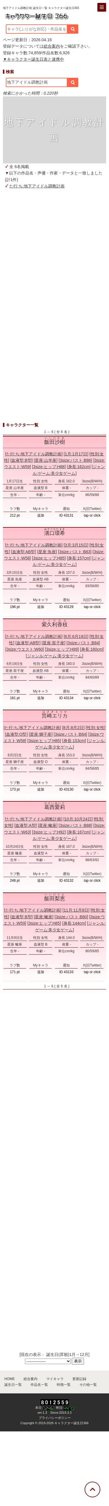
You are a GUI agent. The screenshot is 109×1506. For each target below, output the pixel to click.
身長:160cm (92, 649)
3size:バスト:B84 (83, 643)
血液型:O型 (16, 734)
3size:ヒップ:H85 (49, 558)
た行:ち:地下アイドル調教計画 (37, 186)
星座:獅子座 (40, 734)
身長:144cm (74, 923)
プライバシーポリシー (55, 1418)
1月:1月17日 (76, 454)
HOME (9, 1379)
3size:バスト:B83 (74, 551)
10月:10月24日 (78, 819)
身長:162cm (79, 466)
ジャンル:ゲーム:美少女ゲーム (54, 656)
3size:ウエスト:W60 (24, 649)
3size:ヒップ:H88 (49, 466)
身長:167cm (79, 832)
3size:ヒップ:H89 (62, 649)
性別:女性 (95, 727)
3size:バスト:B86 (75, 460)
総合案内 (52, 46)
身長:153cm (74, 740)
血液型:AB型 (23, 551)
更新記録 (79, 1379)
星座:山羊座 (45, 460)
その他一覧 (88, 1385)
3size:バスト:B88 (75, 825)
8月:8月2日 (73, 727)
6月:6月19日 (76, 636)
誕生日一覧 (13, 1385)
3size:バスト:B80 (71, 917)
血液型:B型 (21, 460)
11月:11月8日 (76, 910)
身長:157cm (79, 558)
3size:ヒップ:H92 (49, 832)
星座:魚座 (47, 551)
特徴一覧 (64, 1385)
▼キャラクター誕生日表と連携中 (33, 59)
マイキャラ (55, 1379)
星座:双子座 (53, 643)
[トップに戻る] (92, 1489)
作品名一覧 (39, 1385)
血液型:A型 (25, 825)
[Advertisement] (54, 258)
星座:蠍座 (47, 825)
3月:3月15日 (76, 545)
